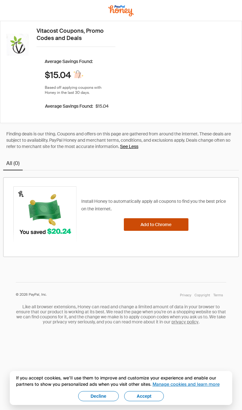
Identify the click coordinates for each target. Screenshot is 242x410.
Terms (218, 295)
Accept (144, 396)
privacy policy (185, 321)
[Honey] (121, 10)
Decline (99, 396)
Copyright (202, 295)
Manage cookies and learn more (186, 384)
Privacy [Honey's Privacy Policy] (185, 295)
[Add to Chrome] (156, 224)
